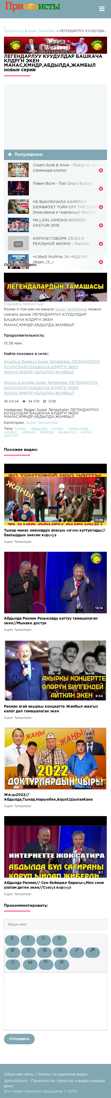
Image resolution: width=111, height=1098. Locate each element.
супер (57, 428)
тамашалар (77, 428)
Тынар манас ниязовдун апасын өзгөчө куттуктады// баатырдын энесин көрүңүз (54, 533)
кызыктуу (67, 432)
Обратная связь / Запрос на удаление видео (46, 1074)
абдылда (39, 428)
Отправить (19, 1039)
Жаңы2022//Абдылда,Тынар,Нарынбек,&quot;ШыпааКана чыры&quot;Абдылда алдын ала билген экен (48, 797)
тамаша (46, 432)
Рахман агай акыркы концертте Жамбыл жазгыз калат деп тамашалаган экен (51, 709)
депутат (11, 435)
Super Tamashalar (71, 309)
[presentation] (12, 940)
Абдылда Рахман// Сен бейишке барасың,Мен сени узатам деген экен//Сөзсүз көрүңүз (54, 885)
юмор (86, 432)
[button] (12, 940)
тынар (20, 428)
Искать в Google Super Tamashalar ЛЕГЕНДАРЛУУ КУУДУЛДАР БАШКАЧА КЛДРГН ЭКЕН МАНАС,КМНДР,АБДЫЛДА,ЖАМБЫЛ (51, 388)
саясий (28, 432)
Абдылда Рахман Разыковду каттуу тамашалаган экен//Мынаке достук (51, 621)
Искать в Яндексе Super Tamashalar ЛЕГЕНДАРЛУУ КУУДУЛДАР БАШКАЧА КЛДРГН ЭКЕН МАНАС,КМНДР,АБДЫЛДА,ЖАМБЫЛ (52, 367)
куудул (10, 432)
